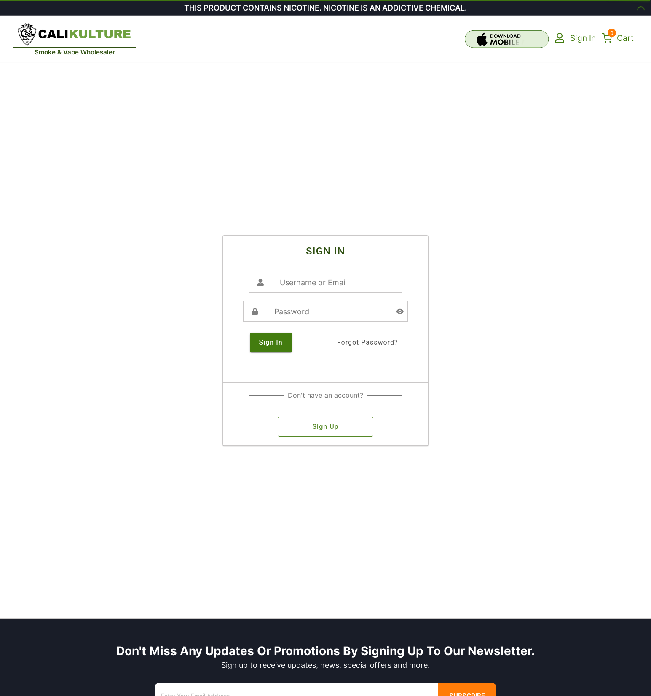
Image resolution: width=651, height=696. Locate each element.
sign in (271, 342)
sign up (325, 426)
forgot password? (368, 342)
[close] (115, 15)
